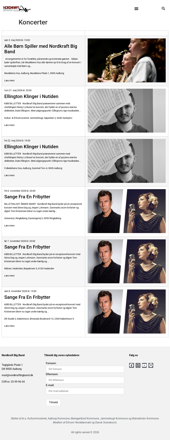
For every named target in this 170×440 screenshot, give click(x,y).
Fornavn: (51, 363)
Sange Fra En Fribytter (27, 196)
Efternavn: (52, 374)
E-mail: (50, 385)
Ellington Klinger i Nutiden (31, 96)
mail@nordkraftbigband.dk (17, 375)
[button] (136, 8)
